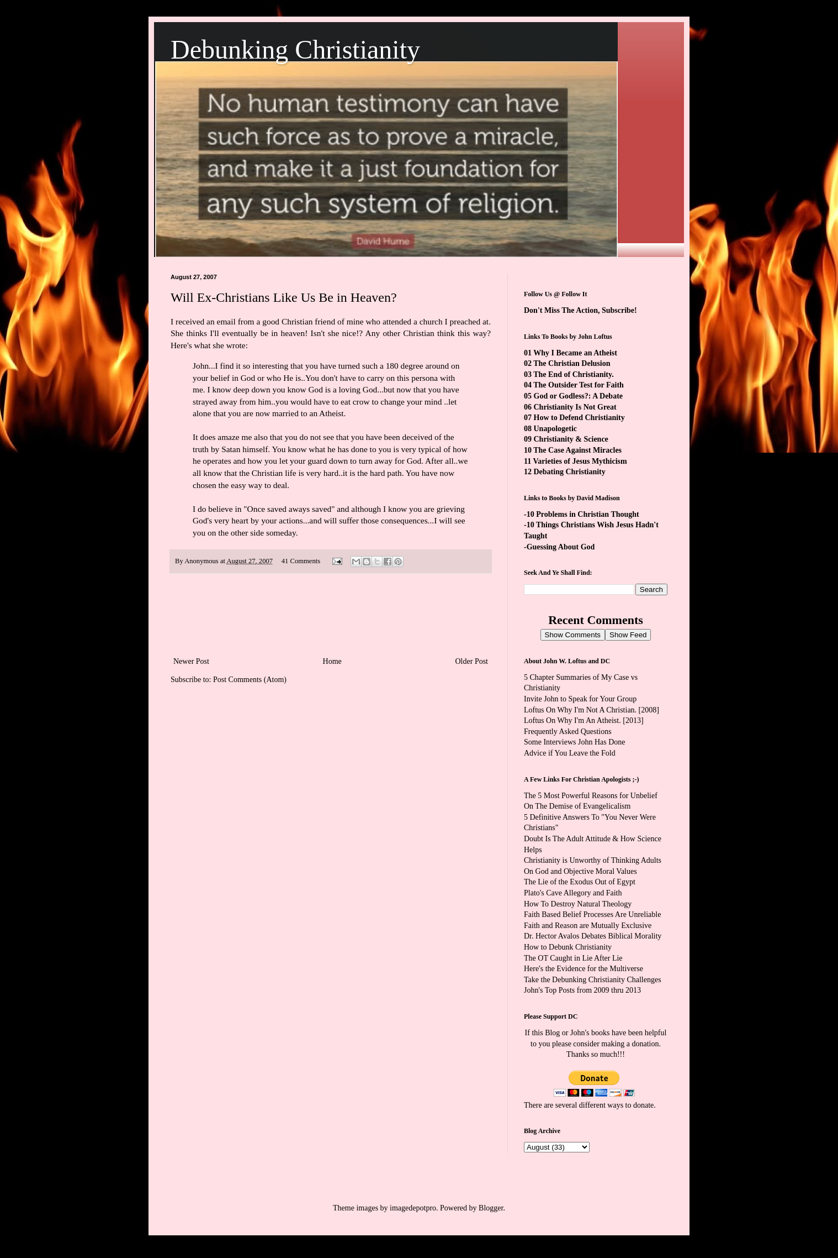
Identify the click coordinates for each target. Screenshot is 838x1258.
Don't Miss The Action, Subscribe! (580, 310)
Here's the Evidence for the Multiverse (583, 969)
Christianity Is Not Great (575, 407)
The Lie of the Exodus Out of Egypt (579, 882)
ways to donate (630, 1105)
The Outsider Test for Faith (578, 385)
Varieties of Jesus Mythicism (580, 461)
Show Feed (627, 635)
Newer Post (191, 661)
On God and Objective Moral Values (580, 871)
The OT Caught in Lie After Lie (573, 958)
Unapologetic (555, 428)
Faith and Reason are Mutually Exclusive (587, 925)
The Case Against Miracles (577, 450)
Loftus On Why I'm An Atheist (571, 720)
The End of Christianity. (573, 374)
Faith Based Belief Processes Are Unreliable (592, 914)
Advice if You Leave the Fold (570, 753)
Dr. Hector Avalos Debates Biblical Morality (592, 936)
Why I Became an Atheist (575, 353)
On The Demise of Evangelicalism (577, 806)
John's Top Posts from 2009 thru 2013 (582, 990)
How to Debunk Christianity (568, 947)
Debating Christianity (570, 472)
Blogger (491, 1208)
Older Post (472, 661)
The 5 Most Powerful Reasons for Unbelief (590, 796)
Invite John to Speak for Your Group (580, 699)
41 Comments (301, 561)
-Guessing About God (559, 547)
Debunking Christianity (295, 49)
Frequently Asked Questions (568, 731)
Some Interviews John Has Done (574, 742)
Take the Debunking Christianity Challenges (592, 980)
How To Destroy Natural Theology (578, 904)
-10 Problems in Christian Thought (581, 514)
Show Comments (573, 635)
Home (332, 661)
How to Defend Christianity (579, 417)
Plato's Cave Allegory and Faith (573, 893)
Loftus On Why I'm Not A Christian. (580, 710)
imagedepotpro (413, 1208)
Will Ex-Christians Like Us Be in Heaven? (284, 297)
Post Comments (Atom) (250, 679)
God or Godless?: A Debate (578, 396)
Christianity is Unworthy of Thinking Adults (592, 860)
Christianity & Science (571, 439)
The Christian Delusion (571, 363)
